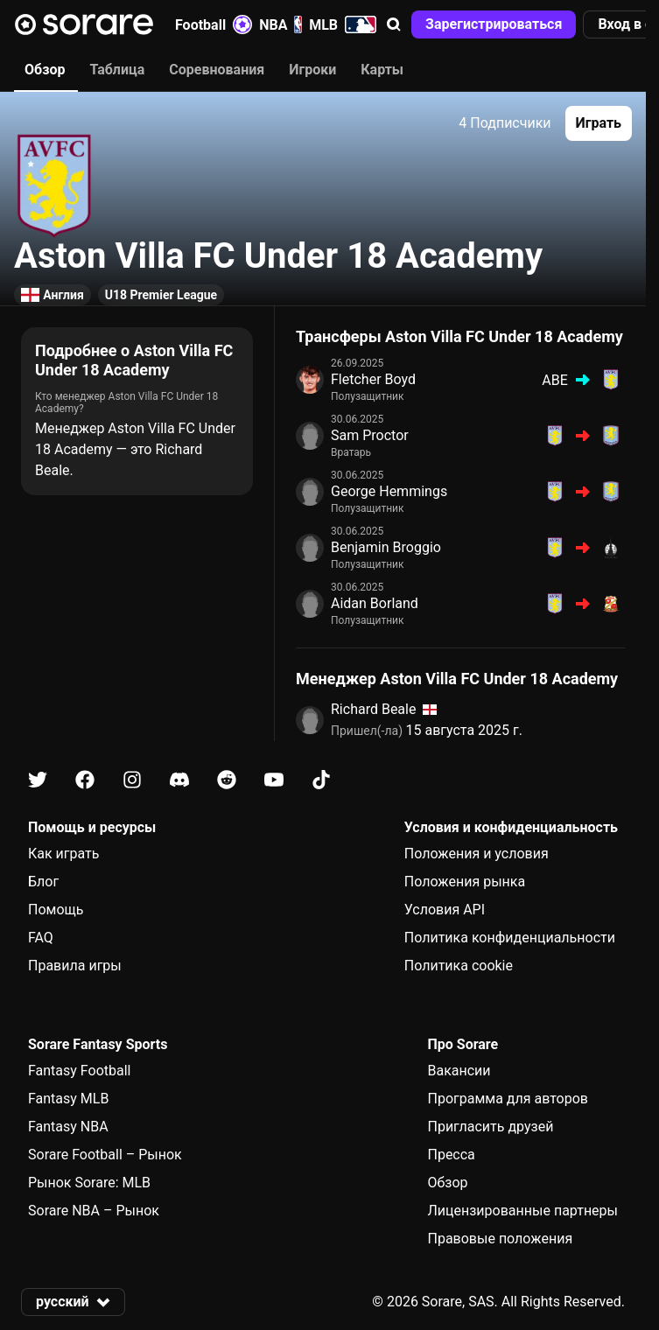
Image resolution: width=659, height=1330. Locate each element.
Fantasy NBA (68, 1126)
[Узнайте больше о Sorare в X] (37, 780)
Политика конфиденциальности (509, 937)
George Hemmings (389, 491)
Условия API (444, 909)
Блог (43, 881)
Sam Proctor (370, 435)
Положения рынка (464, 881)
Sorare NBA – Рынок (93, 1210)
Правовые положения (499, 1238)
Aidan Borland (374, 603)
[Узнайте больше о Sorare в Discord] (179, 780)
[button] (393, 24)
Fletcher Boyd (373, 379)
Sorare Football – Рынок (105, 1154)
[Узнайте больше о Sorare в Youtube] (274, 780)
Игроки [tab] (312, 69)
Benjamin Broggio (386, 547)
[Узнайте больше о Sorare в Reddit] (226, 780)
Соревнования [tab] (216, 69)
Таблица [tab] (116, 69)
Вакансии (458, 1070)
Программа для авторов (507, 1098)
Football (213, 24)
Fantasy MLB (68, 1098)
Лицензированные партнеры (522, 1210)
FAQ (40, 937)
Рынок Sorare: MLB (89, 1182)
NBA (280, 24)
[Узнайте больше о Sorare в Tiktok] (321, 780)
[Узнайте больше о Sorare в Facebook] (85, 780)
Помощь (55, 909)
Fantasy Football (79, 1070)
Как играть (64, 853)
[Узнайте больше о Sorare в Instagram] (132, 780)
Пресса (450, 1154)
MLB (342, 24)
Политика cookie (458, 965)
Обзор (447, 1182)
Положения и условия (476, 853)
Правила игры (75, 965)
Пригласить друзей (490, 1126)
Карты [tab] (382, 69)
